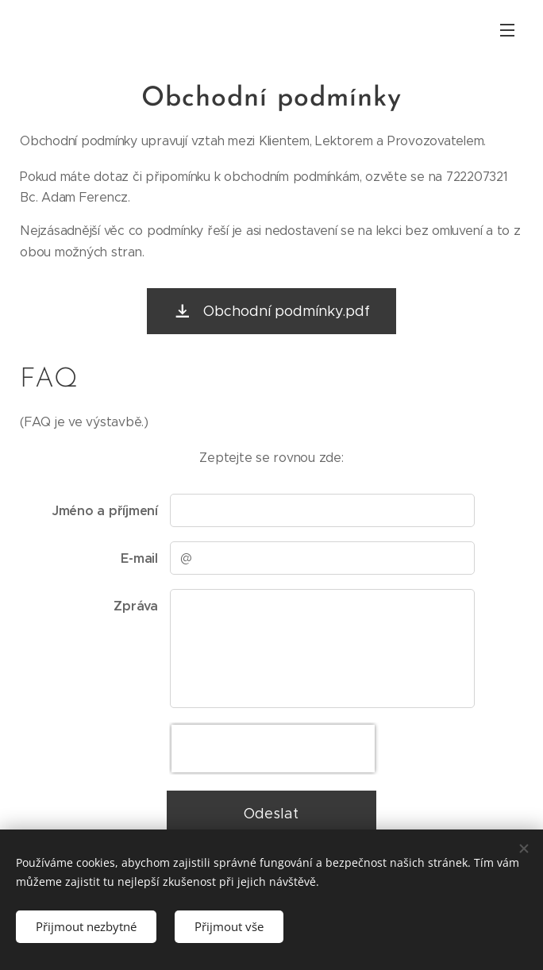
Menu (507, 30)
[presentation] (273, 748)
